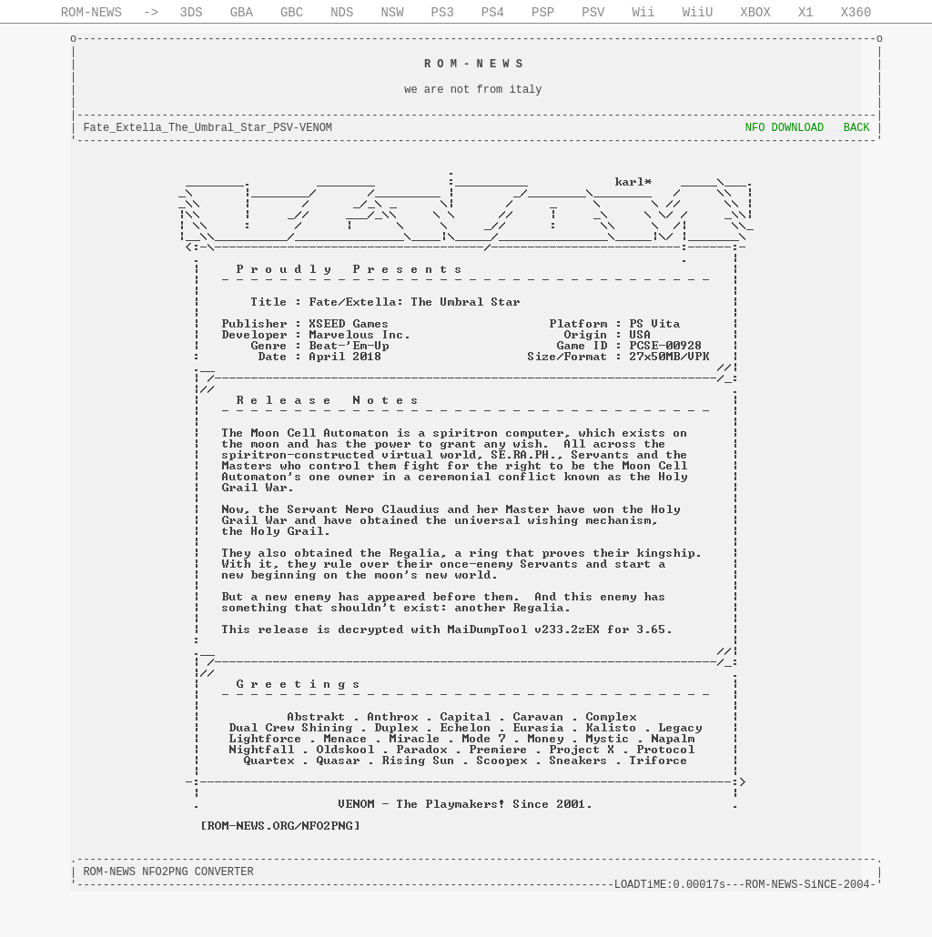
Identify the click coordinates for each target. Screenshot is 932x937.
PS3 (442, 12)
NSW (391, 12)
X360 (856, 12)
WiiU (698, 12)
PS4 (492, 12)
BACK (857, 128)
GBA (241, 12)
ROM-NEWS (91, 12)
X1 (806, 12)
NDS (341, 12)
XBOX (755, 12)
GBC (291, 12)
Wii (643, 12)
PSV (593, 12)
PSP (543, 12)
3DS (191, 12)
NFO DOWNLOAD (784, 128)
